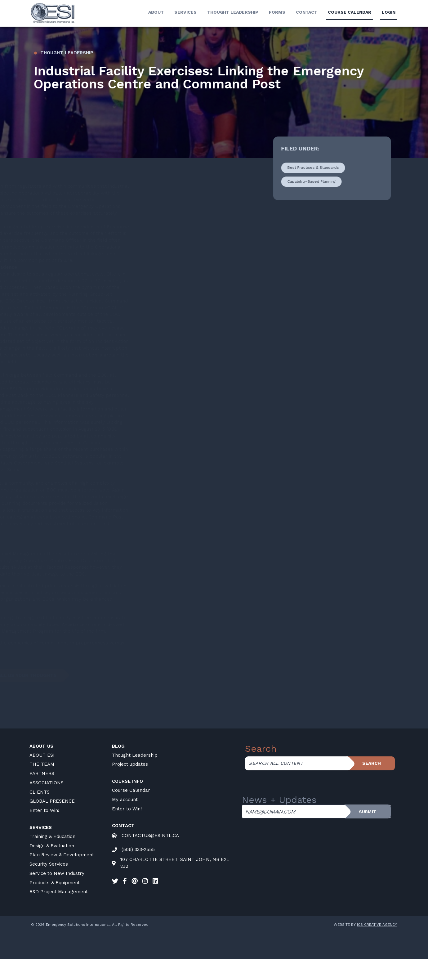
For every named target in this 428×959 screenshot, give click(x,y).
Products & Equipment (54, 909)
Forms (277, 12)
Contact (306, 12)
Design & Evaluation (51, 872)
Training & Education (52, 863)
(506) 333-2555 (138, 876)
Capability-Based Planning (316, 208)
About (156, 12)
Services (185, 12)
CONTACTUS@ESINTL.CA (150, 862)
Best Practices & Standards (318, 194)
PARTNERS (41, 800)
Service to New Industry (56, 900)
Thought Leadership (232, 12)
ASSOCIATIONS (46, 809)
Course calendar (349, 12)
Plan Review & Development (61, 881)
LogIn (388, 12)
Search (371, 790)
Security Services (48, 891)
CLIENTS (39, 819)
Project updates (130, 791)
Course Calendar (131, 817)
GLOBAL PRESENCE (52, 828)
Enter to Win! (44, 837)
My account (125, 826)
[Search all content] (296, 790)
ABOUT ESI (42, 782)
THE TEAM (41, 791)
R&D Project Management (58, 918)
